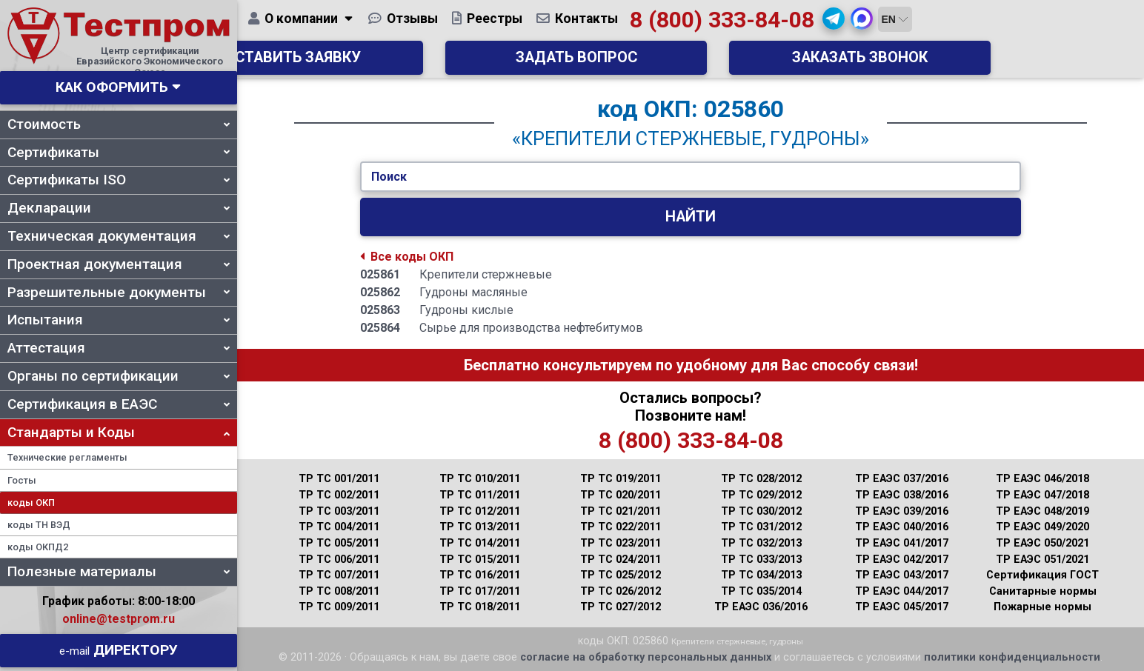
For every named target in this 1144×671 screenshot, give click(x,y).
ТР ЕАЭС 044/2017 (901, 591)
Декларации (118, 207)
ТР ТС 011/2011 (479, 495)
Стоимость (118, 124)
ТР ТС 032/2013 (761, 543)
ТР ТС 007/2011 (339, 575)
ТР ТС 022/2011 (620, 527)
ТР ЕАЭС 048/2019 (1042, 511)
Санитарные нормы (1043, 591)
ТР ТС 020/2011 (620, 495)
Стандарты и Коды (118, 432)
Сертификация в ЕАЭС (118, 404)
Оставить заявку (464, 63)
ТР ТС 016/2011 (479, 575)
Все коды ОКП (406, 257)
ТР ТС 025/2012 (620, 575)
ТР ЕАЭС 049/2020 (1042, 527)
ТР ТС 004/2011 (339, 527)
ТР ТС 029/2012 (761, 495)
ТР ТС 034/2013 (761, 575)
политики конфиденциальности (1012, 657)
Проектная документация (118, 264)
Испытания (118, 319)
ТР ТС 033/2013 (761, 559)
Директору (118, 649)
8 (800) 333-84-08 (836, 26)
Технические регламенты (67, 457)
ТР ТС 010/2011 (479, 479)
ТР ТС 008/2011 (339, 591)
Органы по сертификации (118, 375)
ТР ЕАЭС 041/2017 (901, 543)
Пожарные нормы (1042, 607)
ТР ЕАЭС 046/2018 (1042, 479)
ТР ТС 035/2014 (761, 591)
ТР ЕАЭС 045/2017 (901, 607)
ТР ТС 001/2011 (339, 479)
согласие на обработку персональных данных (645, 657)
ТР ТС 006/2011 (339, 559)
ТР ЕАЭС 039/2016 (901, 511)
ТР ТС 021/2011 (620, 511)
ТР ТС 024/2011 (620, 559)
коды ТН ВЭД (38, 524)
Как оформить (112, 87)
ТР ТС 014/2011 (479, 543)
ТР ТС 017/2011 (479, 591)
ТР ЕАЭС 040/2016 (901, 527)
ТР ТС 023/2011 (620, 543)
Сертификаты (118, 152)
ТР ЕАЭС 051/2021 (1042, 559)
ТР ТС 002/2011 (339, 495)
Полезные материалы (118, 571)
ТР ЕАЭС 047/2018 (1042, 495)
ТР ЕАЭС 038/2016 (901, 495)
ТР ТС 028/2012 (761, 479)
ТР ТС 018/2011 (479, 607)
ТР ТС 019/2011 (620, 479)
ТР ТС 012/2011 (479, 511)
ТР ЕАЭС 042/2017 (901, 559)
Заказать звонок (917, 63)
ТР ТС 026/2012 (620, 591)
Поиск (389, 177)
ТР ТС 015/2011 (479, 559)
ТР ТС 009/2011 (339, 607)
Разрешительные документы (118, 292)
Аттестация (118, 347)
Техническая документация (118, 235)
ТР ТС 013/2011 (479, 527)
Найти (690, 216)
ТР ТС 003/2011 (339, 511)
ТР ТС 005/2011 (339, 543)
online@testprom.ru (118, 619)
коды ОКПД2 (37, 547)
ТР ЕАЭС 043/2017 (901, 575)
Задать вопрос (690, 63)
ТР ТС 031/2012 (761, 527)
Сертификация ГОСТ (1042, 575)
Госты (21, 480)
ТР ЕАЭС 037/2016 (901, 479)
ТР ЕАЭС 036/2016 (761, 607)
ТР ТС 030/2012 (761, 511)
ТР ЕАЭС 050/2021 (1042, 543)
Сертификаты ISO (118, 179)
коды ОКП (31, 502)
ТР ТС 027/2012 (620, 607)
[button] (948, 24)
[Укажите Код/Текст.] (690, 177)
